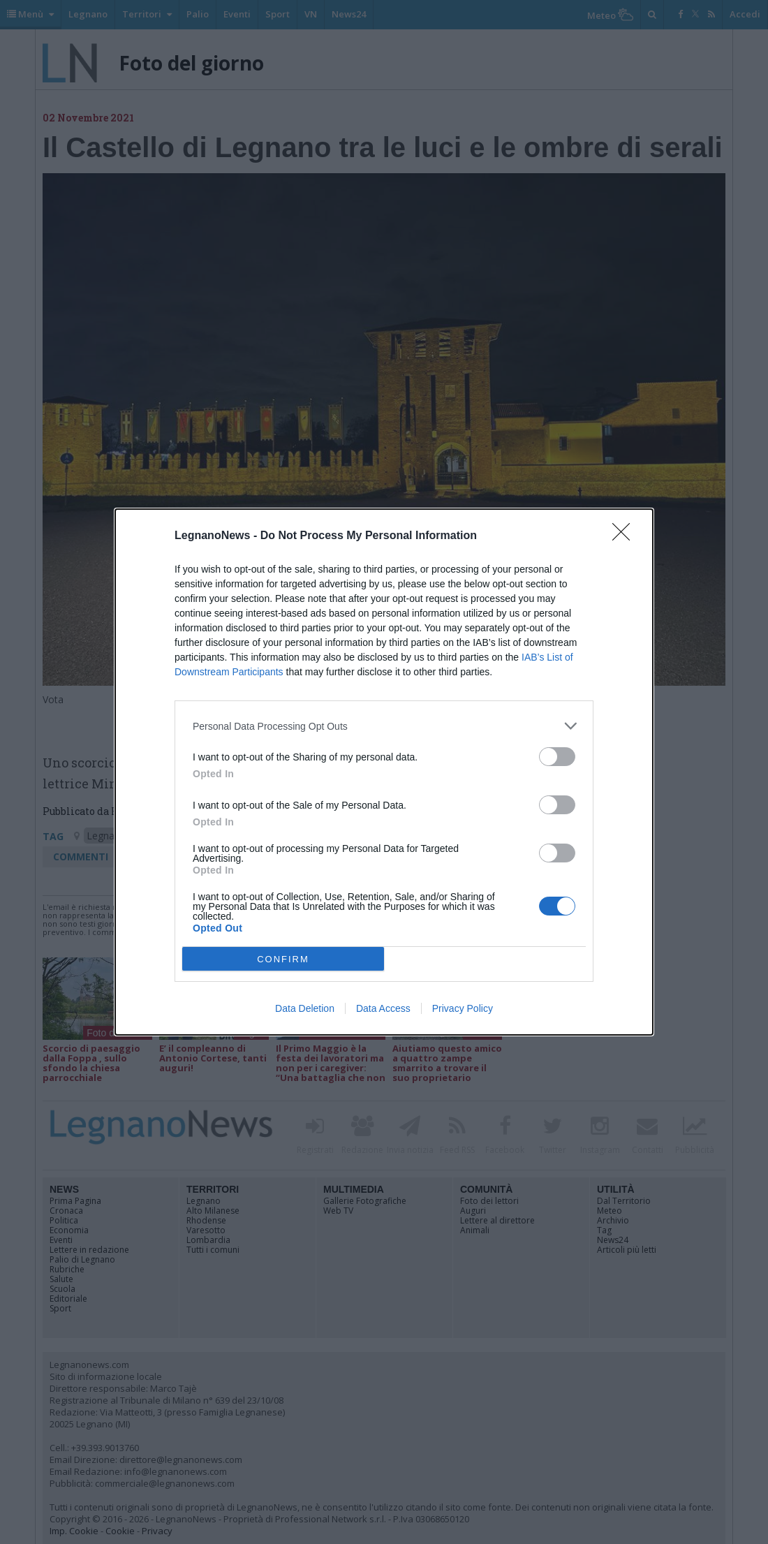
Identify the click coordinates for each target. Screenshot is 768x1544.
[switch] (557, 756)
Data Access (383, 1008)
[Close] (625, 536)
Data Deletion (304, 1008)
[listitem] (384, 726)
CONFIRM (283, 959)
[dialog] (384, 772)
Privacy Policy (462, 1008)
